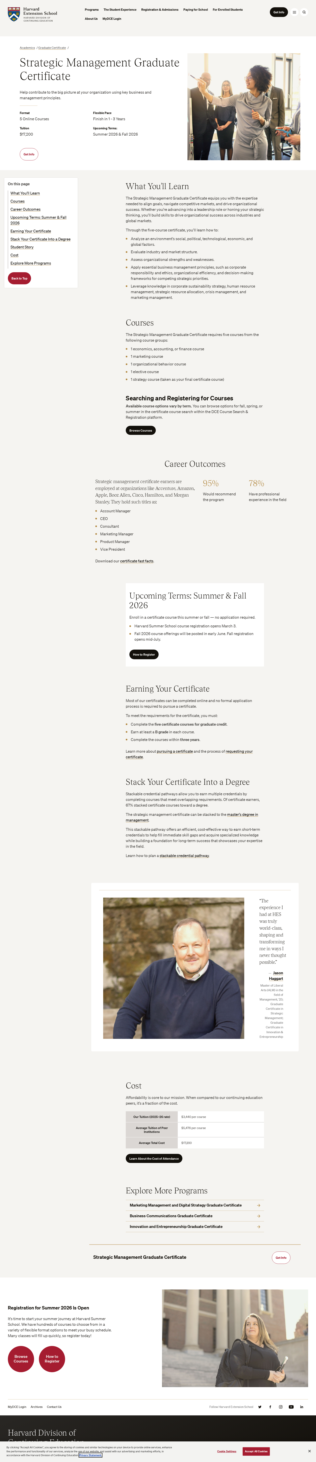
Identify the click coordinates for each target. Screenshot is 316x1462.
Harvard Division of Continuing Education (46, 1437)
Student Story (22, 247)
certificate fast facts (136, 561)
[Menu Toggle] (294, 12)
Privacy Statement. (90, 1455)
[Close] (309, 1451)
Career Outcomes (25, 209)
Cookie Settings (226, 1451)
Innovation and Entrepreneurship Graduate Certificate (195, 1226)
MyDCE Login (17, 1407)
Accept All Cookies (256, 1451)
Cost (14, 255)
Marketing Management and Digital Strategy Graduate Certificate (195, 1205)
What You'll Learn (25, 193)
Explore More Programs (30, 263)
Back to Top (19, 278)
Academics (27, 48)
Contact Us (54, 1407)
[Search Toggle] (304, 12)
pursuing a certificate (175, 751)
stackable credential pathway (184, 855)
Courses (17, 201)
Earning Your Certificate (30, 231)
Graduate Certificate (52, 48)
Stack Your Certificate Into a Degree (40, 239)
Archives (37, 1407)
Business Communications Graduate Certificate (195, 1215)
